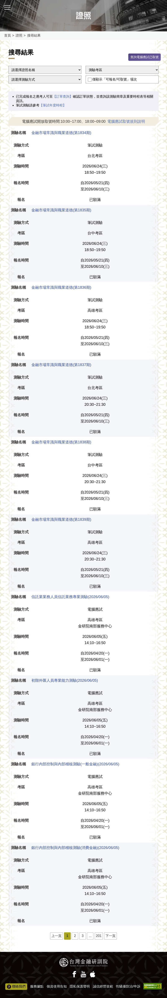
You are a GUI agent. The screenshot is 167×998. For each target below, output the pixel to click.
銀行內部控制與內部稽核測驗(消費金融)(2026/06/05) (75, 848)
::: (1, 2)
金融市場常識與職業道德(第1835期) (61, 210)
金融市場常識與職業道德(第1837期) (61, 365)
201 (99, 936)
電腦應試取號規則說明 (126, 122)
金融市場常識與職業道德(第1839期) (61, 520)
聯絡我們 (16, 987)
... (90, 936)
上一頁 (56, 936)
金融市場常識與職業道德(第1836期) (61, 288)
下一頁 (110, 936)
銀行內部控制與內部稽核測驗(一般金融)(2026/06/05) (75, 764)
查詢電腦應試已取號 (143, 57)
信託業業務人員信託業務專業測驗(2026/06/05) (70, 597)
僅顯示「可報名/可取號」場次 (114, 80)
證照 (19, 35)
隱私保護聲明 (80, 986)
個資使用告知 (57, 986)
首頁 (7, 35)
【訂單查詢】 (63, 97)
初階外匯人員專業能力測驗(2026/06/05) (64, 681)
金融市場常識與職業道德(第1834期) (61, 133)
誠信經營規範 (103, 986)
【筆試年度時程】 (52, 105)
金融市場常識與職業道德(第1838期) (61, 442)
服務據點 (37, 986)
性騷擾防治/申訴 (128, 986)
